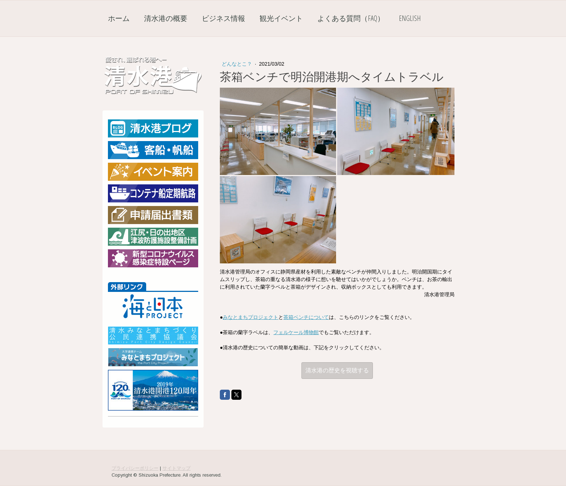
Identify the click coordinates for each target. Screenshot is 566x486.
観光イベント (281, 18)
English (410, 18)
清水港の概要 (165, 18)
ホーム (119, 18)
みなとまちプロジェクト (250, 317)
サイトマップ (176, 468)
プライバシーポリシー (135, 468)
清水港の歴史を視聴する (337, 370)
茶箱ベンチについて (306, 317)
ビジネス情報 (223, 18)
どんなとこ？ (237, 64)
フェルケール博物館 (296, 332)
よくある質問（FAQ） (350, 18)
